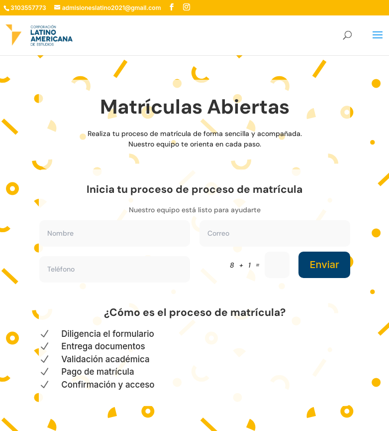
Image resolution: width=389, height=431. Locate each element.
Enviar (324, 265)
